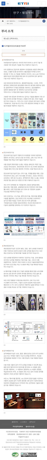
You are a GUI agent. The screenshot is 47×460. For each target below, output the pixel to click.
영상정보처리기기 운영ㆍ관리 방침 (28, 434)
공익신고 (32, 422)
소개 (23, 51)
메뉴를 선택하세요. (11, 38)
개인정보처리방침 (12, 432)
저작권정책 (11, 434)
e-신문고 (24, 422)
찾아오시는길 (30, 426)
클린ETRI (15, 422)
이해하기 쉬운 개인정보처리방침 (30, 432)
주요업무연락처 (18, 426)
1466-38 (37, 440)
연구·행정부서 (11, 21)
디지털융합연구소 (23, 21)
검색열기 (44, 3)
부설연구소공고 (23, 437)
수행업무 (23, 55)
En (8, 3)
